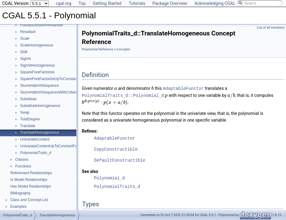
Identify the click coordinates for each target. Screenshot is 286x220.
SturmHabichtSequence (39, 85)
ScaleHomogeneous (36, 45)
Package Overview (169, 3)
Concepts (123, 49)
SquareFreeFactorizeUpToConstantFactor (54, 79)
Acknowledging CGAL (214, 3)
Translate (27, 126)
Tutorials (137, 3)
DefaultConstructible (119, 160)
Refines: (90, 130)
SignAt (25, 59)
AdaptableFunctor (183, 88)
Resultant (28, 32)
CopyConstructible (116, 149)
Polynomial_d (109, 177)
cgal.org (63, 3)
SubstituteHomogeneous (40, 106)
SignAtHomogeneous (37, 65)
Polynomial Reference (97, 49)
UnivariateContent (34, 139)
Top (82, 3)
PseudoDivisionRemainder (41, 25)
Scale (24, 38)
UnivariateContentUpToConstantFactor (51, 146)
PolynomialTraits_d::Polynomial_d (123, 95)
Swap (24, 112)
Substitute (28, 99)
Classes (21, 159)
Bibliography (20, 193)
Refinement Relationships (31, 173)
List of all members (270, 28)
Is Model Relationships (28, 180)
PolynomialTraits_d (35, 153)
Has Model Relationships (30, 186)
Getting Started (107, 3)
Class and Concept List (29, 200)
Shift (23, 52)
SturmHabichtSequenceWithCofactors (51, 92)
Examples (18, 206)
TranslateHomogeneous (39, 132)
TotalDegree (30, 119)
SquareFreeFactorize (37, 72)
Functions (23, 166)
